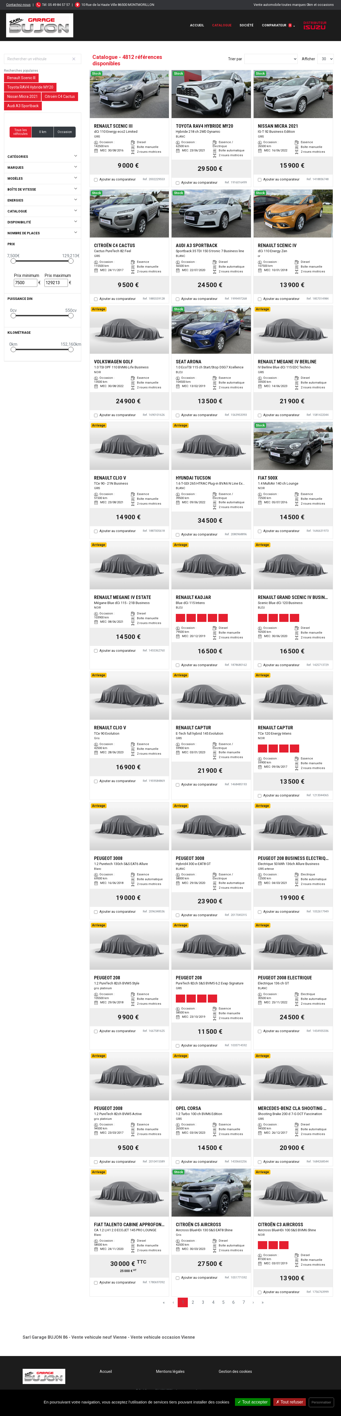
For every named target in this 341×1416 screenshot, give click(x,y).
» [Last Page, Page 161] (263, 1302)
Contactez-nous (18, 5)
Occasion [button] (65, 132)
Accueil (197, 25)
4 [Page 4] (213, 1302)
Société (246, 25)
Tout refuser (289, 1402)
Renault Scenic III (21, 78)
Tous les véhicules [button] (20, 132)
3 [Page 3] (203, 1302)
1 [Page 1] (183, 1302)
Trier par (235, 59)
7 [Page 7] (243, 1302)
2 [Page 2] (193, 1302)
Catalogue (222, 25)
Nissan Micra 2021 (22, 96)
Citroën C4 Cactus (60, 96)
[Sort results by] (271, 59)
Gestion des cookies (235, 1371)
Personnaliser (321, 1402)
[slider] (13, 261)
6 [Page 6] (233, 1302)
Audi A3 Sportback (23, 106)
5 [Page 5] (223, 1302)
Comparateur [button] (277, 25)
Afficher (308, 59)
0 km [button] (42, 132)
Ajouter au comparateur (117, 179)
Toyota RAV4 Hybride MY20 (30, 87)
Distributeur (315, 25)
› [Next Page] (253, 1302)
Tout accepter (253, 1402)
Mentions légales (170, 1371)
